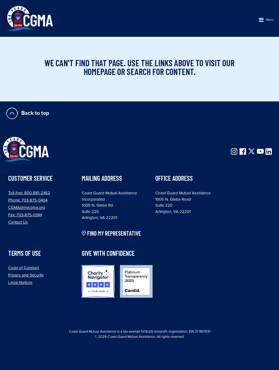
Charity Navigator (98, 281)
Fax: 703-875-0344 (25, 215)
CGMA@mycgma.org (26, 207)
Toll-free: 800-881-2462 (29, 193)
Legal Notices (20, 282)
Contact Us (18, 222)
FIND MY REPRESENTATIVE (114, 233)
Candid (136, 281)
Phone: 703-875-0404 (27, 200)
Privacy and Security (26, 275)
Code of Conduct (23, 268)
